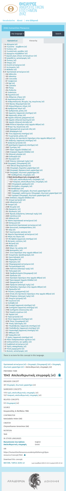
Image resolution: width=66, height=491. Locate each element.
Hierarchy (33, 41)
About (19, 20)
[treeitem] (12, 44)
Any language (17, 34)
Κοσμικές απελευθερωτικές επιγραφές (21, 395)
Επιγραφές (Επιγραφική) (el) (39, 364)
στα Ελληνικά (32, 20)
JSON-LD (21, 463)
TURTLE (14, 463)
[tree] (33, 197)
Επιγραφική (10, 403)
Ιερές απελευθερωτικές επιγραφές (19, 393)
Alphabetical (12, 41)
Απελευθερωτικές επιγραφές (15, 444)
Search (58, 34)
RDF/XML (7, 463)
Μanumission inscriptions (14, 442)
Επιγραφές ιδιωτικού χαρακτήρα (18, 385)
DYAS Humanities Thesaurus (16, 28)
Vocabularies (9, 20)
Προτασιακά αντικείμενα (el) (15, 364)
